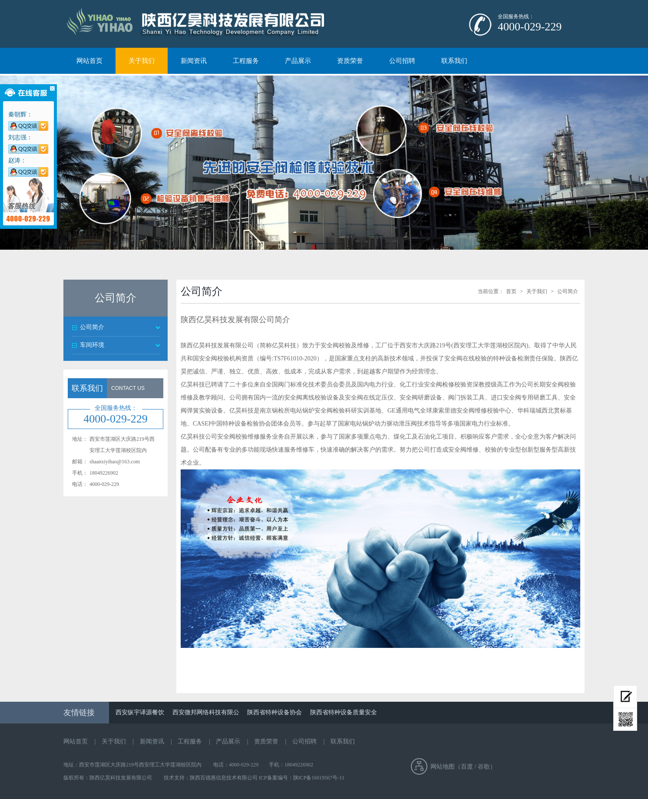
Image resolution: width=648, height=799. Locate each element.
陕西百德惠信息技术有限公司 (224, 778)
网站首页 (89, 60)
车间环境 (92, 345)
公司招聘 (402, 60)
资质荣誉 (350, 60)
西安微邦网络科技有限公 (205, 712)
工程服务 (246, 60)
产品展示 (298, 60)
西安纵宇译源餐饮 (140, 712)
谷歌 (484, 766)
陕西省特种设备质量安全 (343, 712)
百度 (467, 766)
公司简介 (92, 327)
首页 (511, 291)
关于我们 (142, 60)
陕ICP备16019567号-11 (318, 778)
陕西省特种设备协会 (274, 712)
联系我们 (454, 60)
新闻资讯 (194, 60)
